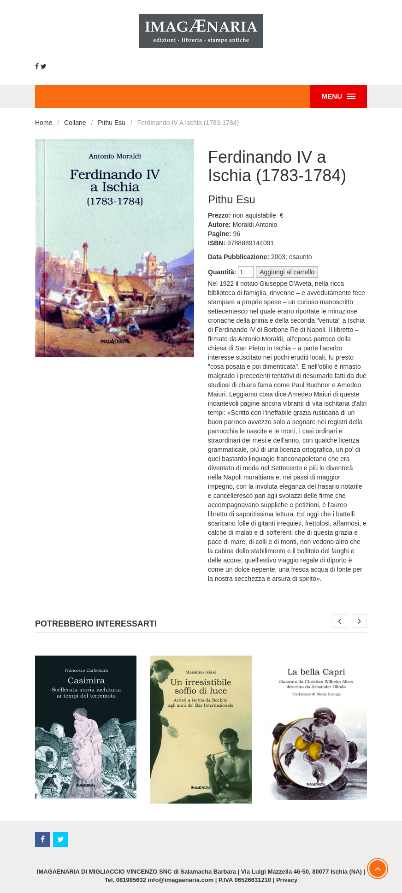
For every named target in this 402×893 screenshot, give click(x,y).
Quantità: (222, 272)
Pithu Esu (111, 122)
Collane (75, 122)
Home (43, 122)
